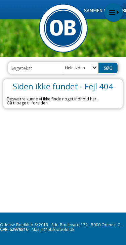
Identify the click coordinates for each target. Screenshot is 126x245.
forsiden (40, 103)
